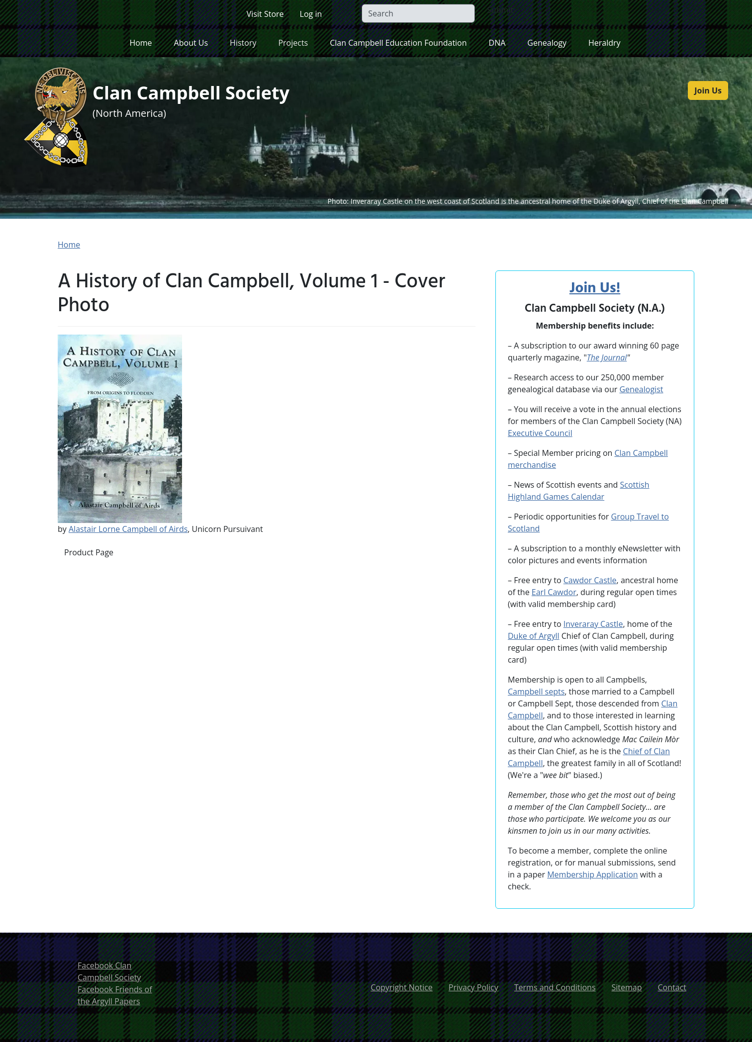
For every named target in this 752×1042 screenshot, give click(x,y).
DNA (497, 42)
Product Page (88, 552)
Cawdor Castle (590, 580)
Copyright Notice (402, 987)
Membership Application (592, 874)
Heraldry (604, 42)
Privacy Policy (473, 987)
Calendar (586, 496)
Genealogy (546, 42)
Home (140, 42)
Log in (311, 13)
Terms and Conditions (555, 987)
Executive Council (540, 433)
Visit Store (265, 13)
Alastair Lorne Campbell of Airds (128, 528)
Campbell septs (536, 691)
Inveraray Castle (593, 623)
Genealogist (641, 389)
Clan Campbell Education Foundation (398, 42)
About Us (191, 42)
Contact (672, 987)
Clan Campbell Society (202, 93)
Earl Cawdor (554, 592)
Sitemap (627, 987)
